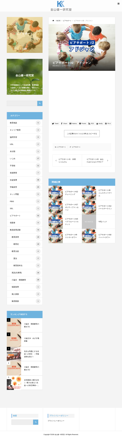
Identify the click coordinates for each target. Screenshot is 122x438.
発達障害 (25, 172)
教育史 (27, 244)
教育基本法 (27, 265)
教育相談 (25, 122)
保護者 (25, 222)
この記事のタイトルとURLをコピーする (82, 134)
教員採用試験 (25, 229)
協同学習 (25, 137)
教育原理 (26, 237)
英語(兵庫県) (26, 272)
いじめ (25, 158)
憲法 (27, 258)
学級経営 (25, 187)
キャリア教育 (25, 130)
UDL (25, 144)
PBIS (25, 201)
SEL (25, 208)
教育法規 (26, 251)
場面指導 (26, 287)
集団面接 (26, 301)
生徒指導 (25, 179)
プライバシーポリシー (56, 421)
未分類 (25, 151)
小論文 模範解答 (26, 279)
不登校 (25, 165)
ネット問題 (25, 194)
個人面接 (26, 294)
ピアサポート (66, 66)
